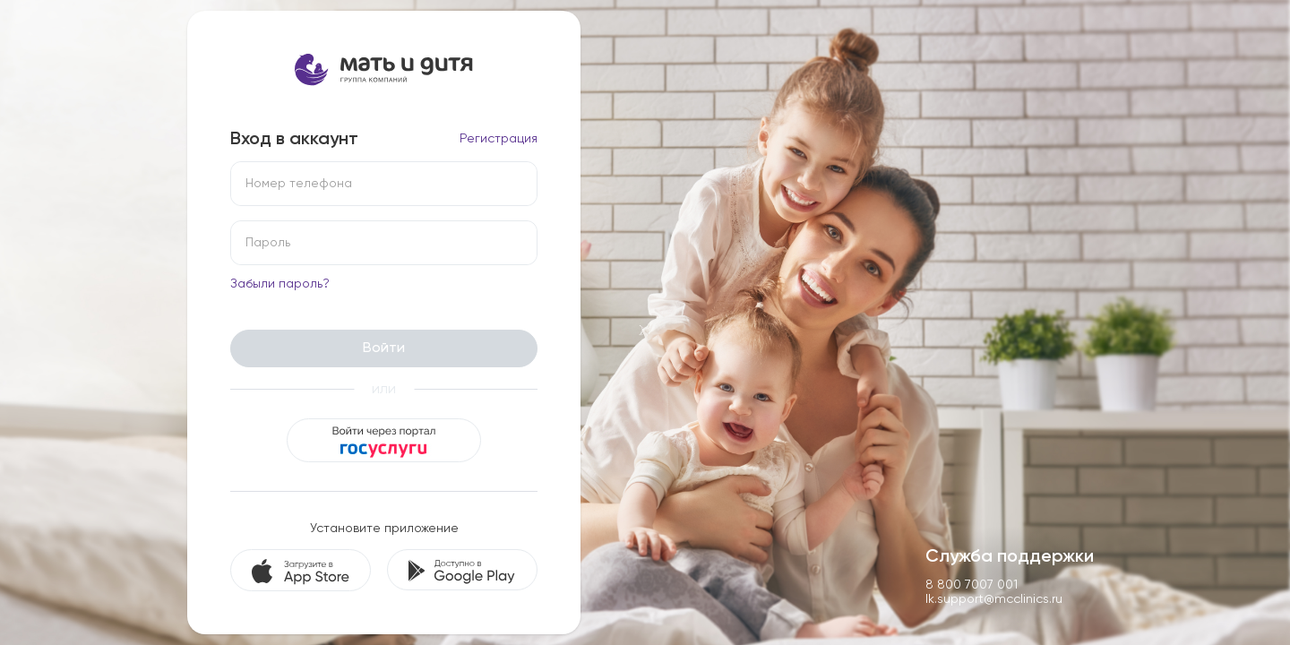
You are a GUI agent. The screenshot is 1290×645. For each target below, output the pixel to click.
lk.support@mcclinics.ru (993, 598)
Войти (384, 348)
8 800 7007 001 (971, 584)
